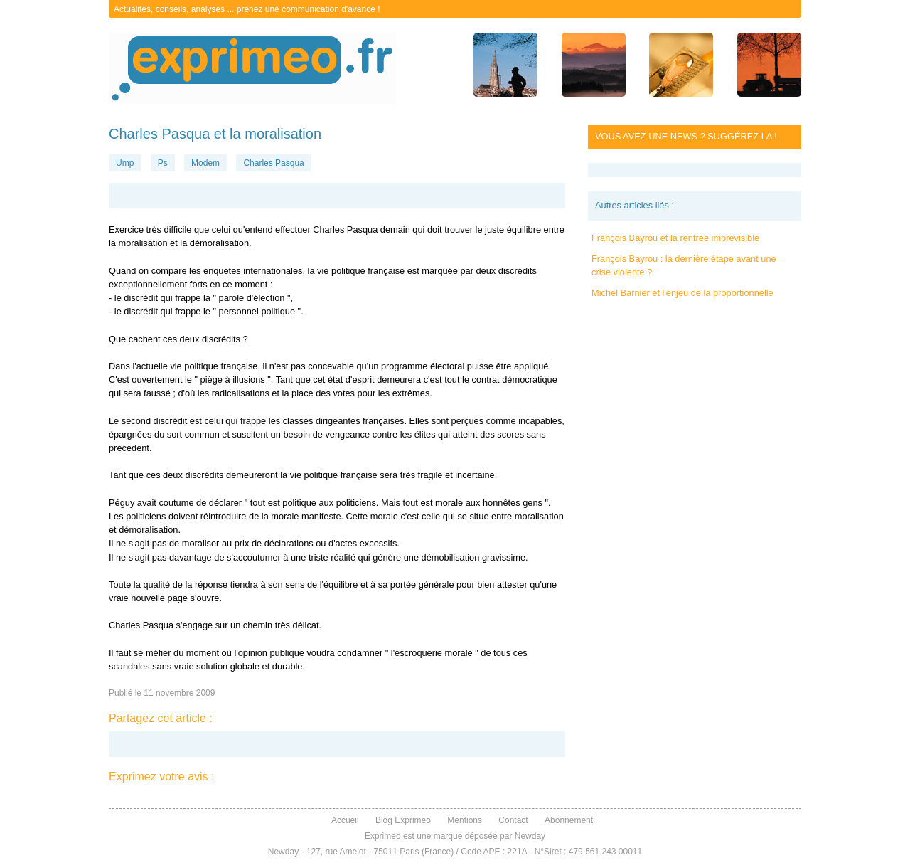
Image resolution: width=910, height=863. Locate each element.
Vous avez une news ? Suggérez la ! (686, 136)
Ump (125, 163)
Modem (205, 163)
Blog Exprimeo (403, 820)
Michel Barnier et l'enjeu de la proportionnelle (683, 292)
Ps (163, 163)
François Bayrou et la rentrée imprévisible (675, 238)
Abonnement (569, 820)
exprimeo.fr (252, 68)
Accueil (345, 820)
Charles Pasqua (273, 163)
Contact (513, 820)
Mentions (464, 820)
